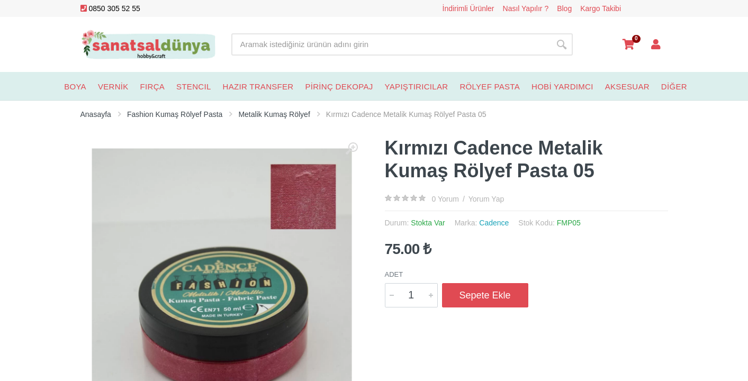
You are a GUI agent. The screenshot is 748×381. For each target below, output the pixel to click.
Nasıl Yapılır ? (526, 8)
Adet (394, 274)
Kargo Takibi (600, 8)
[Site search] (391, 44)
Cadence (494, 223)
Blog (564, 8)
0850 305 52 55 (110, 8)
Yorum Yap (486, 199)
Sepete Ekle (485, 295)
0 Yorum (445, 199)
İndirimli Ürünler (468, 8)
